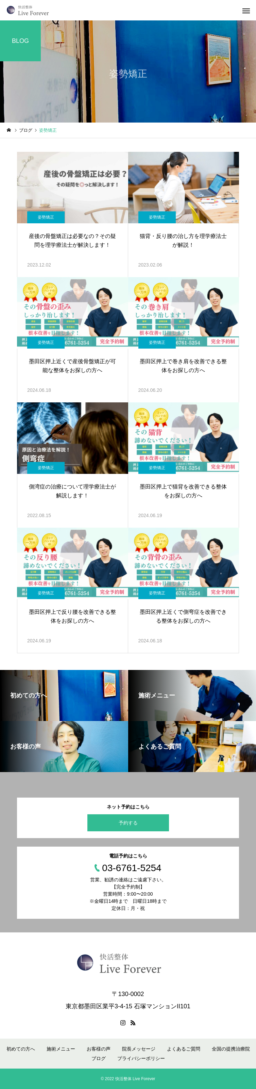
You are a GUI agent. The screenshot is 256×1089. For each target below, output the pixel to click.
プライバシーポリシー (141, 1058)
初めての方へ (20, 1049)
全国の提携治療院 (231, 1049)
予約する (128, 823)
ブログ (98, 1058)
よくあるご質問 (183, 1049)
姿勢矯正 (46, 217)
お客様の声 (98, 1049)
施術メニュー (61, 1049)
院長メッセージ (138, 1049)
